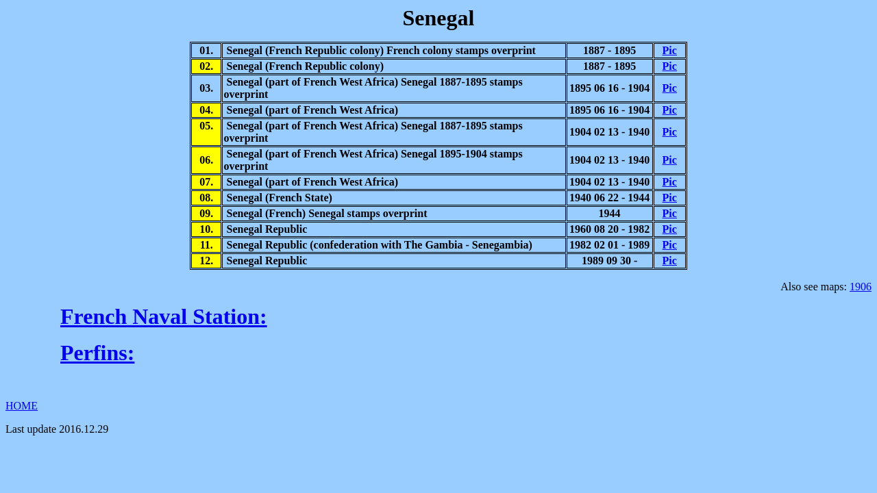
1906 (861, 286)
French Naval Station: (163, 316)
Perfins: (97, 352)
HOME (21, 406)
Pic (670, 50)
